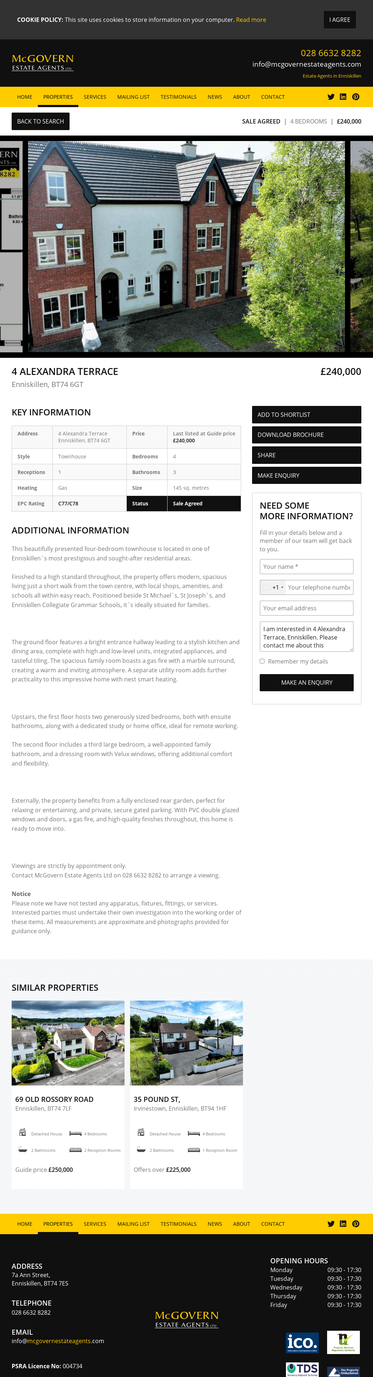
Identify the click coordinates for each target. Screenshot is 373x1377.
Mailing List (133, 96)
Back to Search (40, 121)
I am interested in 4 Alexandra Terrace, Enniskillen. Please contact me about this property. (307, 636)
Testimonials (179, 96)
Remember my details (298, 661)
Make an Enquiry (307, 682)
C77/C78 (68, 503)
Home (24, 96)
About (241, 96)
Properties (58, 96)
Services (95, 96)
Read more (251, 20)
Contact (273, 96)
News (215, 96)
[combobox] (273, 587)
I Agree (339, 20)
